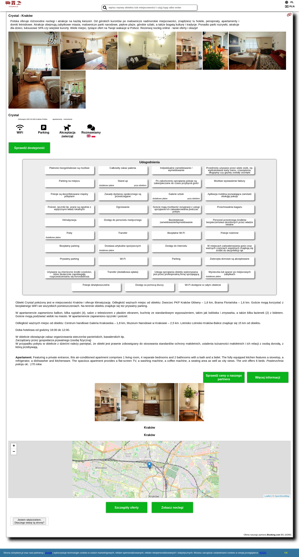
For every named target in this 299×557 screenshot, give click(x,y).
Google (48, 552)
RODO (263, 552)
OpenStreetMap (282, 496)
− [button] (14, 452)
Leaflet (267, 496)
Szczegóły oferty (127, 507)
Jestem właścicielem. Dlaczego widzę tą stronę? (29, 521)
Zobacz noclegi (172, 507)
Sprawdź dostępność (29, 148)
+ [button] (14, 446)
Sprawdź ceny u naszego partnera (224, 377)
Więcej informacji (267, 377)
